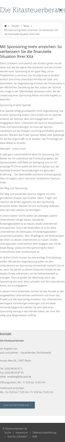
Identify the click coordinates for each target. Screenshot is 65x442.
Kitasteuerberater (14, 340)
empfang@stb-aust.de (19, 376)
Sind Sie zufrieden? (17, 436)
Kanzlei (15, 26)
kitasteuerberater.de (16, 428)
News (26, 26)
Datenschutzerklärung (44, 432)
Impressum (22, 432)
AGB (34, 436)
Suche (7, 432)
